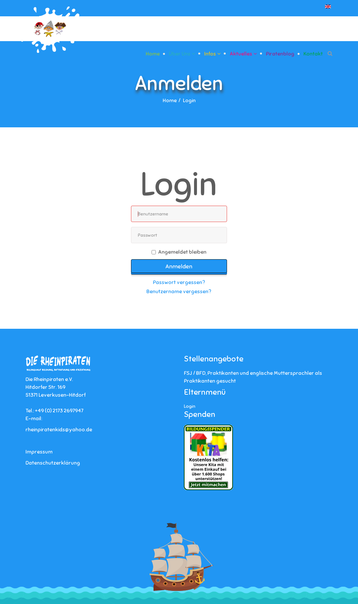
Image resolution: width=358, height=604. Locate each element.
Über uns (179, 54)
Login (189, 406)
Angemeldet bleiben (179, 252)
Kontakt (313, 54)
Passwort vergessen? (179, 282)
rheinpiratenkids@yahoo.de (58, 429)
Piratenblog (280, 54)
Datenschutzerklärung (52, 463)
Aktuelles (241, 54)
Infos (210, 54)
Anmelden (178, 266)
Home (153, 54)
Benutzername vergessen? (178, 291)
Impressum (39, 452)
